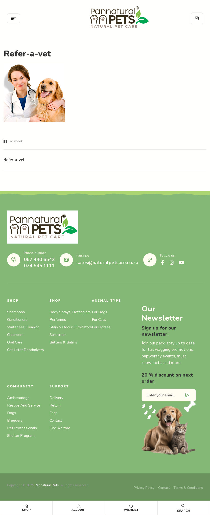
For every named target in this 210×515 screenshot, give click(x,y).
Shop (26, 510)
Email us (82, 256)
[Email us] (66, 259)
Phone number (35, 253)
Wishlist (131, 510)
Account (78, 510)
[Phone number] (13, 259)
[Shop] (26, 506)
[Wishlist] (131, 506)
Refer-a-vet (14, 160)
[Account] (79, 506)
